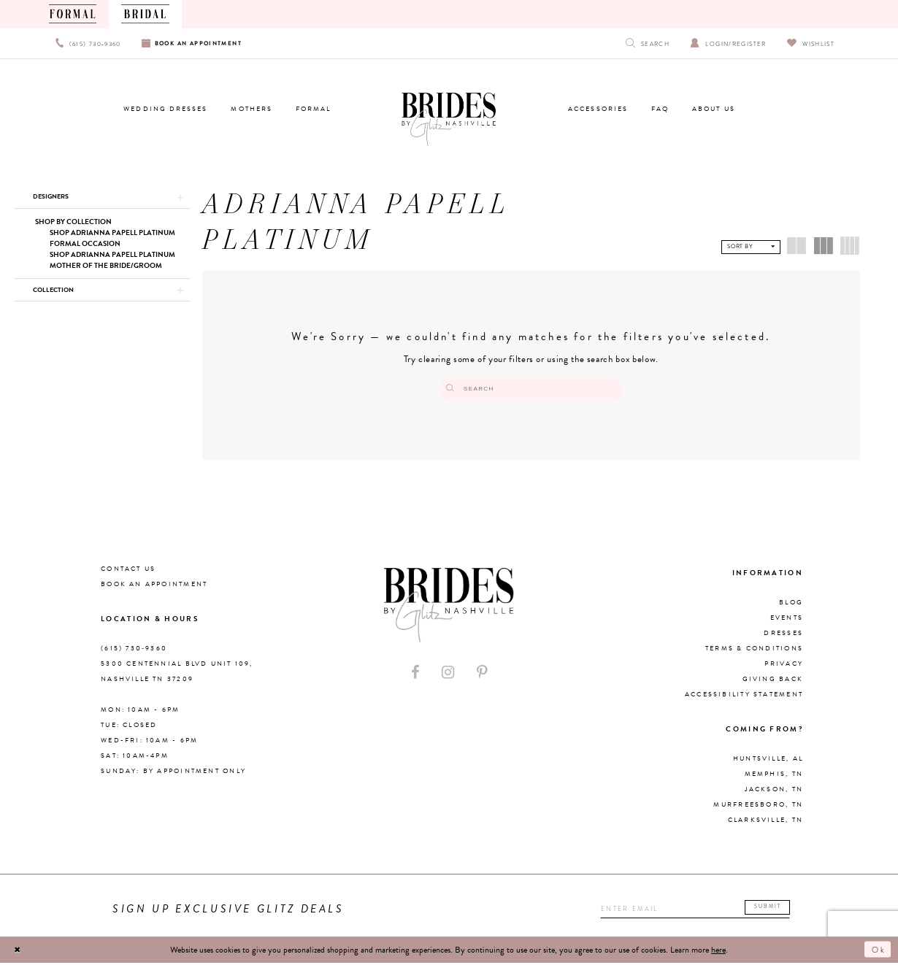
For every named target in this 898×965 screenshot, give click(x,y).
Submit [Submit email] (773, 909)
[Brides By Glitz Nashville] (449, 120)
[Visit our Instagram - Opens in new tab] (448, 675)
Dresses (783, 636)
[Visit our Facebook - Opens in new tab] (415, 675)
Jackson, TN (774, 792)
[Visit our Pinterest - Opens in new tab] (482, 675)
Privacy (783, 666)
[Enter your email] (693, 911)
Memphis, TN (774, 777)
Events (786, 620)
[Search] (530, 389)
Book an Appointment (154, 587)
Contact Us (128, 571)
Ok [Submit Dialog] (878, 951)
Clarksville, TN (765, 823)
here (718, 951)
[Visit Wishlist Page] (811, 43)
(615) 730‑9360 (134, 651)
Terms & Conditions (754, 651)
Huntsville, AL (768, 761)
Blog (791, 605)
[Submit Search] (471, 389)
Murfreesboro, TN (758, 807)
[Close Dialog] (19, 952)
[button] (102, 197)
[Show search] (647, 43)
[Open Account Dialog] (728, 43)
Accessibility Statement (744, 697)
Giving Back (772, 682)
